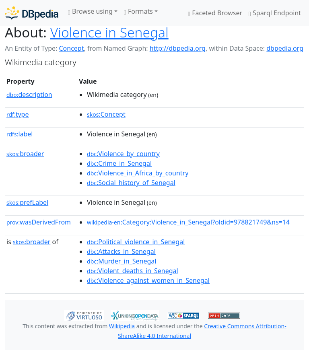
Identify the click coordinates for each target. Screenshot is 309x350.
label (19, 134)
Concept (71, 48)
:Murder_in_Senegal (121, 261)
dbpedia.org (284, 48)
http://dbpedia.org (178, 48)
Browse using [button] (90, 11)
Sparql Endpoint (275, 12)
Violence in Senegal (109, 32)
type (17, 114)
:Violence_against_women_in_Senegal (148, 280)
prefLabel (27, 202)
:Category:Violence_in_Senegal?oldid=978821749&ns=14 (188, 222)
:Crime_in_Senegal (119, 163)
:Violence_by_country (123, 153)
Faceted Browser (215, 12)
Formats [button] (138, 11)
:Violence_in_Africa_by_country (137, 173)
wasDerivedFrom (38, 222)
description (29, 94)
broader (25, 153)
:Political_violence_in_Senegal (136, 241)
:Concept (106, 114)
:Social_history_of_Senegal (131, 182)
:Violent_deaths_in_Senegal (132, 270)
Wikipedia (122, 326)
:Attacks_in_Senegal (121, 251)
